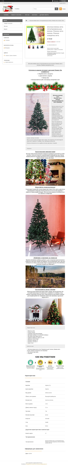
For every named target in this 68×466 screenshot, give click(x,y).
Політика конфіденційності (41, 464)
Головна (6, 14)
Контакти (34, 14)
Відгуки (5, 29)
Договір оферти (44, 14)
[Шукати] (56, 9)
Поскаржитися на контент (31, 464)
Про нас (27, 14)
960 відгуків (56, 0)
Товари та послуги (16, 14)
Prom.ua (40, 462)
